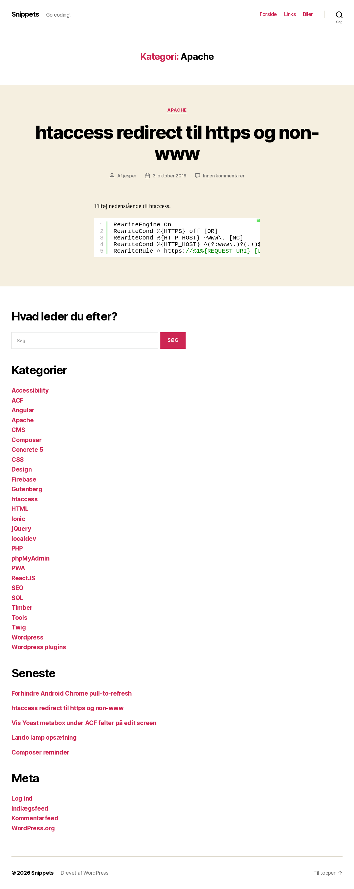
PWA (18, 568)
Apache (176, 110)
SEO (17, 587)
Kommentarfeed (34, 818)
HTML (20, 508)
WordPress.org (33, 828)
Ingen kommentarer (223, 176)
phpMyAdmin (30, 558)
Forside (268, 14)
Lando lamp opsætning (44, 737)
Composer (26, 439)
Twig (18, 627)
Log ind (22, 798)
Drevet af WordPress (84, 873)
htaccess (24, 499)
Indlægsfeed (29, 808)
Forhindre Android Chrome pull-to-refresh (71, 693)
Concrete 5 (27, 449)
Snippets (25, 14)
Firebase (23, 479)
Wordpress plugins (38, 647)
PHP (17, 548)
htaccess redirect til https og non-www (177, 142)
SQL (17, 597)
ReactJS (23, 578)
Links (290, 14)
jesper (129, 176)
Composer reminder (40, 752)
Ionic (18, 518)
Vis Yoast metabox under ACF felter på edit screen (83, 722)
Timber (21, 607)
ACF (17, 400)
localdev (23, 538)
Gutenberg (26, 489)
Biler (308, 14)
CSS (17, 459)
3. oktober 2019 (169, 176)
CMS (18, 429)
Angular (22, 410)
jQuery (21, 528)
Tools (19, 617)
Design (21, 469)
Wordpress (27, 637)
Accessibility (30, 390)
